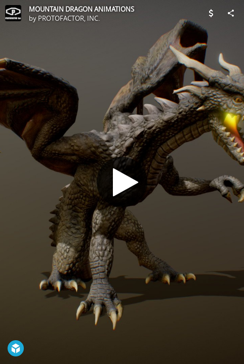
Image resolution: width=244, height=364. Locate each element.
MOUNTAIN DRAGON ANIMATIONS (81, 9)
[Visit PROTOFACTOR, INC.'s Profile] (13, 13)
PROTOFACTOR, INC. (69, 18)
